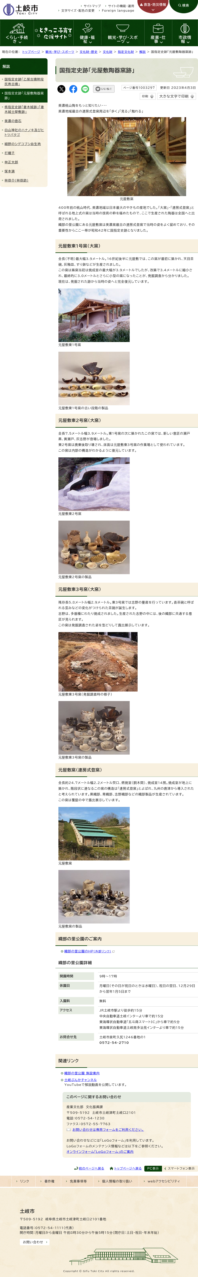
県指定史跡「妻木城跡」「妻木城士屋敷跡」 (24, 109)
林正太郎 (11, 162)
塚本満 (10, 171)
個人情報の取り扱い (117, 1181)
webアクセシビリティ (164, 1181)
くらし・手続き (17, 39)
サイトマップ (92, 6)
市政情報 (185, 39)
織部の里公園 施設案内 (82, 1073)
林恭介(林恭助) (17, 180)
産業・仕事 (158, 39)
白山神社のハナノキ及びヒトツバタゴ (24, 132)
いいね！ (106, 89)
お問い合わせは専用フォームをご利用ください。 (108, 1129)
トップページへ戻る (128, 1168)
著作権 (49, 1181)
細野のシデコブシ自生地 (23, 144)
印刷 (145, 96)
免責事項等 (78, 1181)
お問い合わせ (33, 1242)
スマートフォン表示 (181, 1168)
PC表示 (153, 1168)
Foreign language (118, 10)
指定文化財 (126, 51)
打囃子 (10, 153)
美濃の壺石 (13, 121)
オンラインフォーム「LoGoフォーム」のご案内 (100, 1151)
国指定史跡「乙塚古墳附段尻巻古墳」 (24, 82)
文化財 (107, 51)
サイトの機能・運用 (121, 6)
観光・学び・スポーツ (123, 39)
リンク (24, 1181)
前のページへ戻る (91, 1168)
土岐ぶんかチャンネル (80, 1080)
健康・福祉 (87, 39)
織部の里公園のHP (89, 951)
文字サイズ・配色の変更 (78, 10)
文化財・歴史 (89, 51)
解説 (142, 51)
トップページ (31, 51)
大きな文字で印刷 (174, 96)
